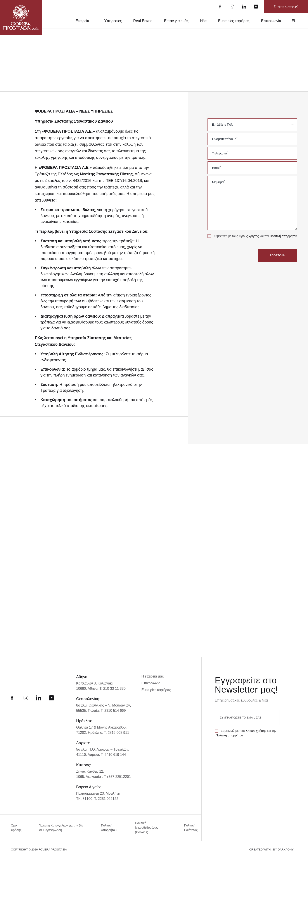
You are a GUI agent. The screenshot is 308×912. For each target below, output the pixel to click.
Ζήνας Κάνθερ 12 (89, 778)
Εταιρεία (77, 21)
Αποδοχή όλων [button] (22, 892)
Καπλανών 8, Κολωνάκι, (95, 690)
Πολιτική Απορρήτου (108, 834)
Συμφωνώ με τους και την (240, 238)
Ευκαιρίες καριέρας (232, 21)
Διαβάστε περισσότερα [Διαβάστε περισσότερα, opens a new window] (43, 847)
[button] (37, 901)
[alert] (37, 854)
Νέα (200, 21)
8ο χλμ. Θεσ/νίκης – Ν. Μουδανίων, (104, 712)
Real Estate (139, 21)
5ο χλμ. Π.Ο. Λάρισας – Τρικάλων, (102, 756)
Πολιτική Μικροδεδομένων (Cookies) (147, 834)
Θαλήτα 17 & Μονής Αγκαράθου (101, 734)
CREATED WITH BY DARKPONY (275, 903)
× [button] (64, 806)
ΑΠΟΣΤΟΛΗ (277, 260)
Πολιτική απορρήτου (222, 240)
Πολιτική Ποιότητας (190, 834)
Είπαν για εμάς (173, 21)
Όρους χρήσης (251, 236)
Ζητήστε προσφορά (286, 6)
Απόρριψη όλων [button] (52, 892)
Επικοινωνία (271, 21)
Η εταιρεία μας (153, 683)
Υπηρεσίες (109, 21)
